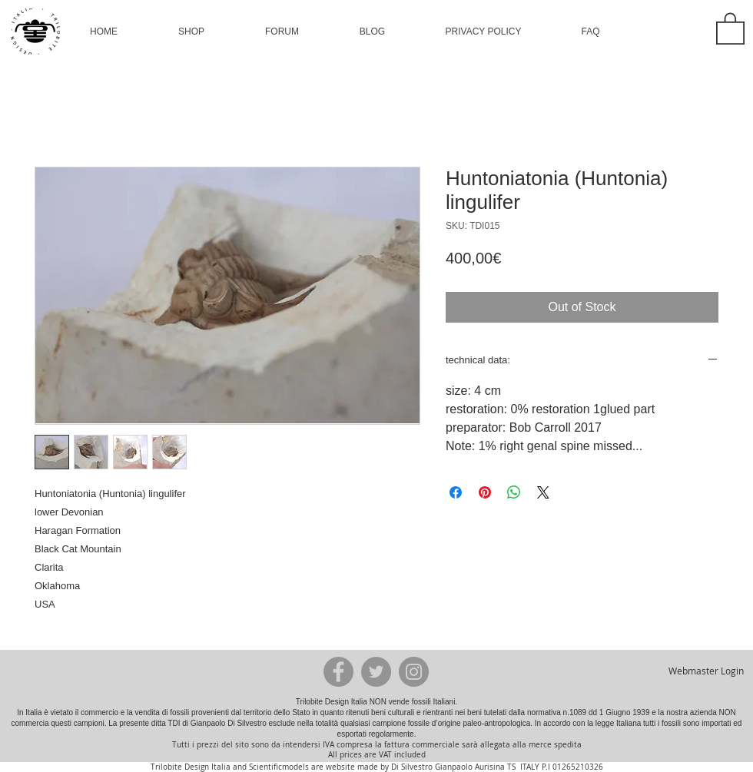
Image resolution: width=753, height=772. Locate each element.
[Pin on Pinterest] (485, 492)
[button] (191, 31)
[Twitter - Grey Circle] (376, 672)
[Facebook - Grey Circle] (338, 672)
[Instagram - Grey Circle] (414, 672)
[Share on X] (543, 492)
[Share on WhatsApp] (514, 492)
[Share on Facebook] (455, 492)
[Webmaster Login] (706, 671)
